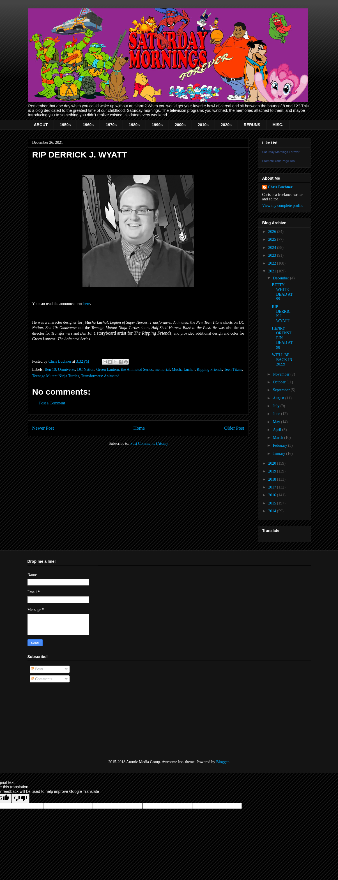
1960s (88, 124)
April (277, 430)
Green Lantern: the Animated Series (124, 369)
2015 (272, 503)
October (280, 382)
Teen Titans (233, 369)
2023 (272, 255)
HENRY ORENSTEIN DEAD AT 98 (282, 337)
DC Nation (85, 369)
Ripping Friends (209, 369)
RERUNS (252, 124)
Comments (41, 679)
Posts (37, 669)
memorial (162, 369)
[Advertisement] (55, 721)
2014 (272, 511)
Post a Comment (52, 403)
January (279, 453)
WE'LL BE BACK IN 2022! (282, 360)
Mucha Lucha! (183, 369)
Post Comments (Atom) (148, 443)
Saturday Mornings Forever (281, 152)
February (280, 445)
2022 (272, 263)
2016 (272, 495)
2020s (226, 124)
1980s (134, 124)
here (86, 304)
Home (139, 428)
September (282, 390)
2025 (272, 239)
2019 (272, 471)
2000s (180, 124)
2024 (272, 248)
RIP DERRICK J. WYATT (281, 314)
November (282, 374)
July (276, 406)
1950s (65, 124)
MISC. (277, 124)
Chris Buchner (280, 187)
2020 (272, 463)
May (277, 422)
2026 (272, 232)
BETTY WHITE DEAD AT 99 (282, 292)
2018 (272, 479)
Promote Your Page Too (278, 161)
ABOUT (41, 124)
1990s (157, 124)
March (278, 438)
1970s (111, 124)
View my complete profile (282, 205)
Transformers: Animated (100, 376)
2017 (272, 487)
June (277, 414)
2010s (203, 124)
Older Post (234, 428)
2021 (272, 271)
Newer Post (43, 428)
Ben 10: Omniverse (60, 369)
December (281, 278)
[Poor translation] (20, 798)
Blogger (222, 762)
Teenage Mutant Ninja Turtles (55, 376)
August (279, 398)
